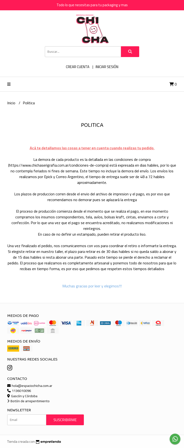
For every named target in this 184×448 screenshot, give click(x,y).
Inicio (11, 102)
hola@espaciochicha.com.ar (29, 385)
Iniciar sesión (107, 66)
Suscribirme (65, 419)
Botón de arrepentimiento (28, 401)
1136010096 (19, 390)
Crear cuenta (77, 66)
